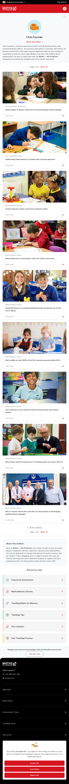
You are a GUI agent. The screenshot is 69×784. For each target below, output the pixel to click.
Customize (34, 769)
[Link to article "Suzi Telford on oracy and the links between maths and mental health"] (63, 418)
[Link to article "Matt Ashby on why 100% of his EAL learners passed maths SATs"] (63, 366)
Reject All (34, 775)
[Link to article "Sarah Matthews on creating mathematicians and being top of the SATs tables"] (63, 316)
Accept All (34, 763)
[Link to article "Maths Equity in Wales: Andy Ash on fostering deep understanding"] (63, 116)
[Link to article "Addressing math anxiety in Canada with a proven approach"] (63, 165)
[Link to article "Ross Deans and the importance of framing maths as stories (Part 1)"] (63, 468)
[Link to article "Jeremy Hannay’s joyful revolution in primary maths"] (63, 215)
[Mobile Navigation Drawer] (64, 8)
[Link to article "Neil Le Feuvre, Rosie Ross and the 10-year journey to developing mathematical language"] (63, 520)
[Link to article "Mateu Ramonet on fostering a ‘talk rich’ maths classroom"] (63, 264)
